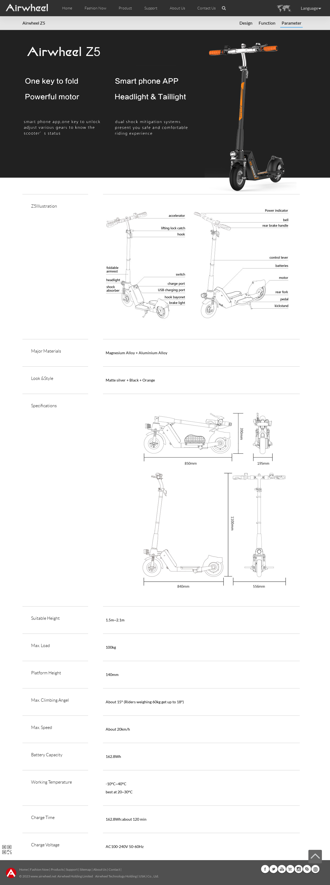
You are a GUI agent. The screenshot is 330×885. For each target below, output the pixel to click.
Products (57, 869)
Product (125, 8)
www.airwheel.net (43, 876)
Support (150, 8)
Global (315, 869)
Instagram (299, 869)
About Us (99, 869)
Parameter (291, 22)
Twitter (273, 869)
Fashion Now (39, 869)
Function (267, 22)
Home (67, 8)
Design (245, 22)
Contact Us (206, 8)
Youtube (282, 869)
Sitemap (85, 869)
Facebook (265, 869)
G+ (290, 869)
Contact (114, 869)
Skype (307, 869)
